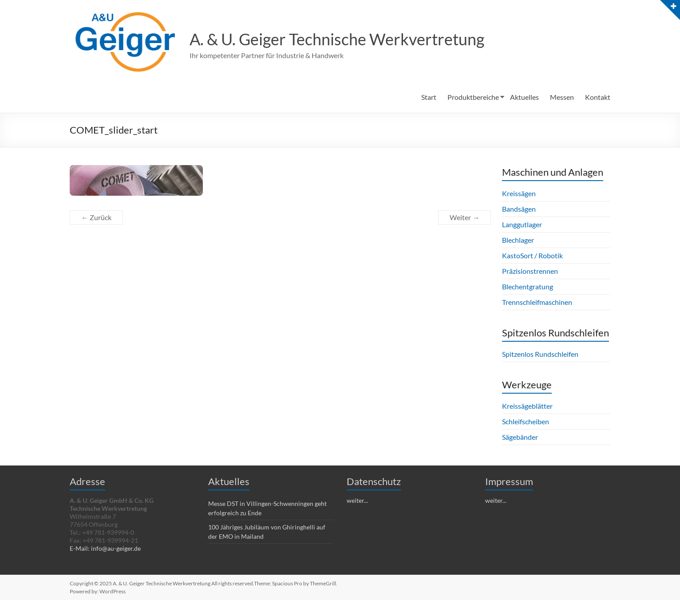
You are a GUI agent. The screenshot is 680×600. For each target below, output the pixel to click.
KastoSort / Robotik (532, 255)
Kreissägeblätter (527, 406)
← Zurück (96, 217)
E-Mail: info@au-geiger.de (105, 548)
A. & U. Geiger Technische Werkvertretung (337, 39)
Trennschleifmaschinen (537, 302)
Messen (562, 97)
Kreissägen (519, 193)
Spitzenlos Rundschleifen (540, 354)
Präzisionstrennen (530, 271)
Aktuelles (524, 97)
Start (428, 97)
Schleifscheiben (525, 421)
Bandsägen (519, 209)
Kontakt (597, 97)
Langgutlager (522, 224)
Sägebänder (520, 437)
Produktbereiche (473, 97)
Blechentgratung (527, 286)
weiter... (357, 500)
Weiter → (464, 217)
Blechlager (518, 240)
